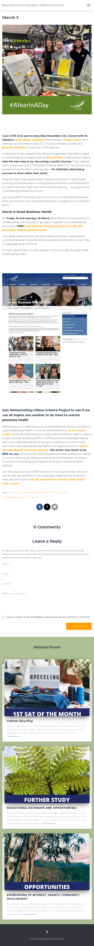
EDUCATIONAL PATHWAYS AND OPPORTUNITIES (42, 808)
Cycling (64, 492)
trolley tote (33, 497)
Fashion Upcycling (20, 721)
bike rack (54, 492)
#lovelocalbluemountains (34, 492)
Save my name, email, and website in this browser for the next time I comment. (48, 617)
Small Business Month (14, 497)
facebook (47, 932)
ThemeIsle (59, 938)
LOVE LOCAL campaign (29, 139)
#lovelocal (14, 492)
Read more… (14, 736)
